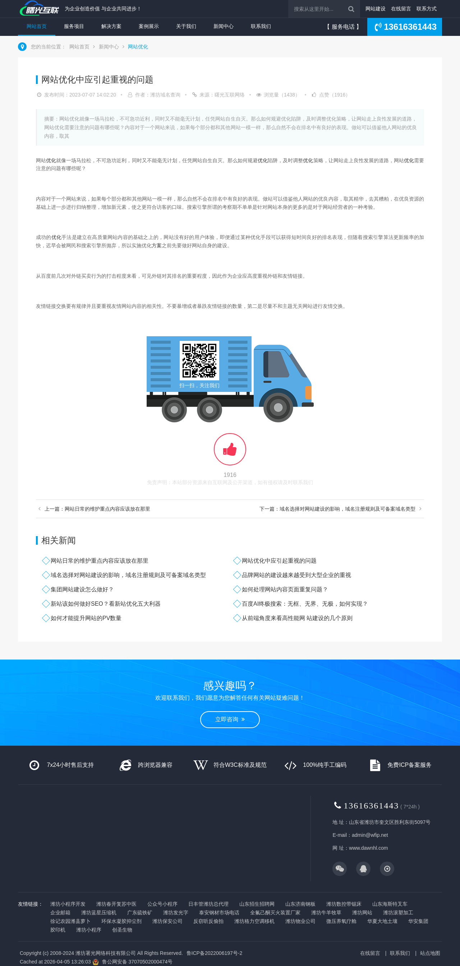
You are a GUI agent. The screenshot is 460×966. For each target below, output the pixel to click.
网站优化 (138, 47)
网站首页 (37, 26)
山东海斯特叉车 (390, 904)
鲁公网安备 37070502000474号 (137, 962)
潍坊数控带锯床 (344, 904)
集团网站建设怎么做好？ (82, 589)
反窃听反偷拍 (208, 921)
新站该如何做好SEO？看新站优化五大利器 (106, 604)
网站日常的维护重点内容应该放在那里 (99, 561)
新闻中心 (223, 26)
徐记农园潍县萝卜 (70, 921)
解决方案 (111, 26)
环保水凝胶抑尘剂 (121, 921)
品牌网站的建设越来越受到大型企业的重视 (296, 575)
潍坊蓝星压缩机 (98, 912)
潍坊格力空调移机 (254, 921)
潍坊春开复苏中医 (116, 904)
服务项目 (74, 26)
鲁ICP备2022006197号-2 (215, 953)
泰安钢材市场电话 (219, 912)
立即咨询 (230, 719)
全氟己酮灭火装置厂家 (275, 912)
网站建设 (375, 8)
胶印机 (57, 930)
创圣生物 (122, 930)
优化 (51, 160)
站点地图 (430, 953)
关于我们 (186, 26)
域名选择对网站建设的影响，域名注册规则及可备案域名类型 (128, 575)
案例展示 (149, 26)
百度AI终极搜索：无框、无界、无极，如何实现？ (305, 604)
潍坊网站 (362, 912)
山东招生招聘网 (257, 904)
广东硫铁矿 (139, 912)
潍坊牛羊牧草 (326, 912)
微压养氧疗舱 (341, 921)
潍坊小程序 (88, 930)
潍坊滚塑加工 (398, 912)
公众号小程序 (162, 904)
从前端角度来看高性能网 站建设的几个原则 (297, 618)
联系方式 (427, 8)
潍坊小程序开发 (68, 904)
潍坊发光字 (175, 912)
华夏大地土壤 (382, 921)
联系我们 (261, 26)
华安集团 (418, 921)
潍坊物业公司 (300, 921)
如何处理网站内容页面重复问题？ (285, 589)
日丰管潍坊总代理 (208, 904)
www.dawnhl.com (368, 848)
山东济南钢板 (300, 904)
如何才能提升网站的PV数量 (86, 618)
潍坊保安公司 (167, 921)
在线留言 (401, 8)
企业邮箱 (60, 912)
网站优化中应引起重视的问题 (279, 561)
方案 (157, 245)
